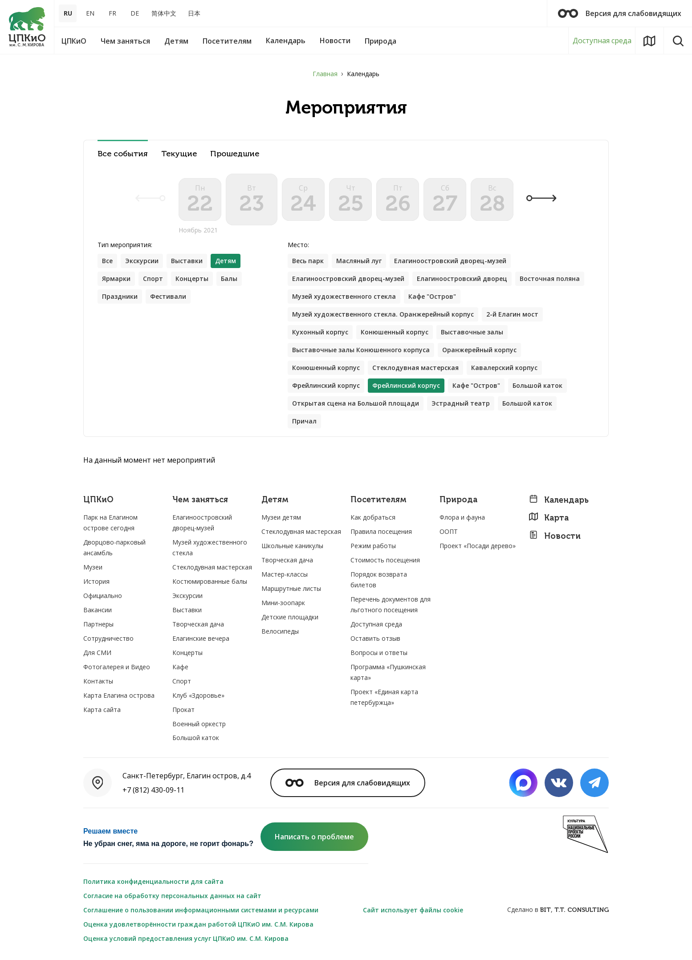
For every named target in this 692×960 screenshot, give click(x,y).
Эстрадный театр (460, 403)
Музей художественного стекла (344, 296)
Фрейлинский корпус (326, 385)
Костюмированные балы (209, 581)
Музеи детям (281, 517)
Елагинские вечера (200, 638)
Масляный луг (359, 260)
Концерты (191, 278)
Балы (229, 278)
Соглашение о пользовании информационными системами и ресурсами (200, 910)
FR (112, 13)
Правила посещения (381, 531)
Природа (458, 499)
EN (90, 13)
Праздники (120, 296)
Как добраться (372, 517)
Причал (304, 421)
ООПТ (449, 531)
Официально (102, 595)
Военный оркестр (199, 724)
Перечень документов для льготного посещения (390, 604)
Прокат (183, 709)
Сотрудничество (108, 638)
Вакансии (97, 610)
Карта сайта (102, 709)
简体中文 (163, 13)
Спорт (153, 278)
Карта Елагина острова (119, 695)
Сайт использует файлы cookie (413, 910)
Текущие (179, 154)
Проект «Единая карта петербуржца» (384, 697)
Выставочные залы (472, 332)
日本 (194, 13)
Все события (123, 154)
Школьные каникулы (292, 545)
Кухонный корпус (320, 332)
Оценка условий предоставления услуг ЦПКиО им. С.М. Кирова (186, 938)
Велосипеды (280, 631)
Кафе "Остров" (432, 296)
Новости (555, 536)
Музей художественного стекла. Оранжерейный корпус (383, 314)
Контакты (98, 681)
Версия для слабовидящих (619, 13)
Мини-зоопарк (283, 602)
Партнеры (98, 624)
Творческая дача (198, 624)
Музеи (92, 567)
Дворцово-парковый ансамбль (114, 547)
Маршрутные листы (291, 588)
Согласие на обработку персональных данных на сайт (172, 895)
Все (107, 260)
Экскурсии (142, 260)
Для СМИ (97, 652)
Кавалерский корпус (504, 367)
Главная (325, 73)
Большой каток (537, 385)
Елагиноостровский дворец (462, 278)
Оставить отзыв (375, 638)
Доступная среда (602, 40)
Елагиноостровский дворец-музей (450, 260)
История (96, 581)
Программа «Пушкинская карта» (388, 672)
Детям (275, 499)
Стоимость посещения (385, 560)
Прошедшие (234, 154)
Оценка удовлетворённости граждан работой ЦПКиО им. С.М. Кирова (198, 924)
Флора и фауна (462, 517)
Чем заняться (200, 499)
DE (134, 13)
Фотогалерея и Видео (116, 667)
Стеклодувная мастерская (415, 367)
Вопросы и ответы (378, 652)
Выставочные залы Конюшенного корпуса (361, 350)
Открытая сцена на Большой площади (355, 403)
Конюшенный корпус (394, 332)
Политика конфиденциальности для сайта (153, 881)
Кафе (180, 667)
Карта (549, 518)
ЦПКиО (98, 499)
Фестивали (168, 296)
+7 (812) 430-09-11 (153, 790)
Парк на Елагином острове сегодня (110, 522)
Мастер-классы (284, 574)
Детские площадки (289, 617)
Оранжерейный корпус (479, 350)
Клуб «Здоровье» (198, 695)
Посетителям (378, 499)
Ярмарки (116, 278)
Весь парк (308, 260)
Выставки (187, 260)
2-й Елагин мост (512, 314)
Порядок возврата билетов (378, 579)
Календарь (559, 500)
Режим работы (373, 545)
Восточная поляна (550, 278)
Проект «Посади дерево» (478, 545)
